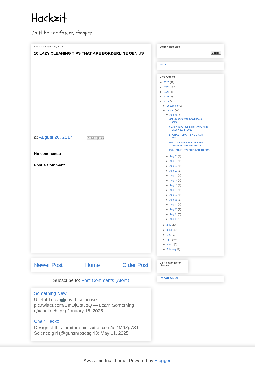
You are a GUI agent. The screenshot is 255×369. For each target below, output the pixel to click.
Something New (50, 293)
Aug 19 (173, 161)
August (170, 110)
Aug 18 (173, 166)
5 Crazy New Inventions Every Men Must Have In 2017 (188, 128)
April (169, 239)
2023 (167, 96)
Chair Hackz (46, 321)
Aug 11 (173, 190)
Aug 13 (173, 185)
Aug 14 (173, 180)
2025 (167, 87)
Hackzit (49, 17)
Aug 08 (173, 199)
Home (92, 265)
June (169, 230)
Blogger (162, 360)
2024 (167, 91)
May (169, 234)
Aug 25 (173, 156)
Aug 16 (173, 175)
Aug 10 (173, 195)
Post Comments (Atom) (105, 280)
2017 (167, 101)
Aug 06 (173, 209)
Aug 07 (173, 204)
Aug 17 (173, 170)
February (171, 249)
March (170, 244)
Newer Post (48, 265)
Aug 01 (173, 219)
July (169, 225)
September (172, 105)
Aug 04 (173, 214)
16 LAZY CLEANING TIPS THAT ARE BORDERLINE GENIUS (187, 144)
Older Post (135, 265)
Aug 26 (173, 114)
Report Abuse (169, 277)
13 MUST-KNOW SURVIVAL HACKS (189, 150)
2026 (167, 82)
